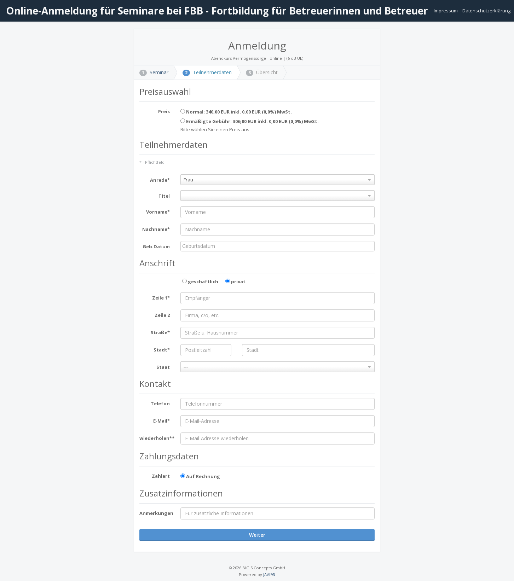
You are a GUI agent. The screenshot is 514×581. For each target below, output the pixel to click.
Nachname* (156, 229)
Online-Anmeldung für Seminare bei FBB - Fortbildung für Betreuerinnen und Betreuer (216, 10)
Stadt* (162, 350)
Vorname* (158, 212)
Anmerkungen (156, 513)
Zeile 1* (161, 298)
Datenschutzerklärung (486, 10)
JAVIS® (269, 574)
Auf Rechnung (200, 476)
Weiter (257, 534)
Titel (164, 196)
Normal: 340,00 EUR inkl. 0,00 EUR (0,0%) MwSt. (236, 112)
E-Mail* (161, 421)
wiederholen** (156, 438)
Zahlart (161, 476)
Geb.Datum (156, 246)
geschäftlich (200, 281)
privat (235, 281)
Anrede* (160, 180)
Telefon (160, 403)
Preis (164, 111)
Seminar (153, 72)
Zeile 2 (162, 315)
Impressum (446, 10)
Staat (163, 367)
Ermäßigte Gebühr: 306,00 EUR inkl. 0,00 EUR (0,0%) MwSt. (249, 121)
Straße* (160, 332)
